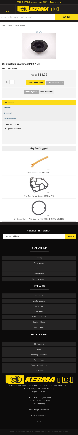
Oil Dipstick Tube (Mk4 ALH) (39, 173)
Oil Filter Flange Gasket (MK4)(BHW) (39, 196)
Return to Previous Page (16, 26)
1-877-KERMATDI (34, 397)
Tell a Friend (46, 91)
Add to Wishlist (55, 82)
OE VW (39, 32)
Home (4, 26)
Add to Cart (36, 82)
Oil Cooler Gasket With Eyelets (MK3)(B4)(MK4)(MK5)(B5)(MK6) (39, 219)
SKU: (4, 68)
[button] (39, 17)
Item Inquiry (31, 91)
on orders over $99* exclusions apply (39, 2)
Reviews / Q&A (10, 118)
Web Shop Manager (61, 432)
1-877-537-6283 (34, 400)
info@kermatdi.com (41, 409)
